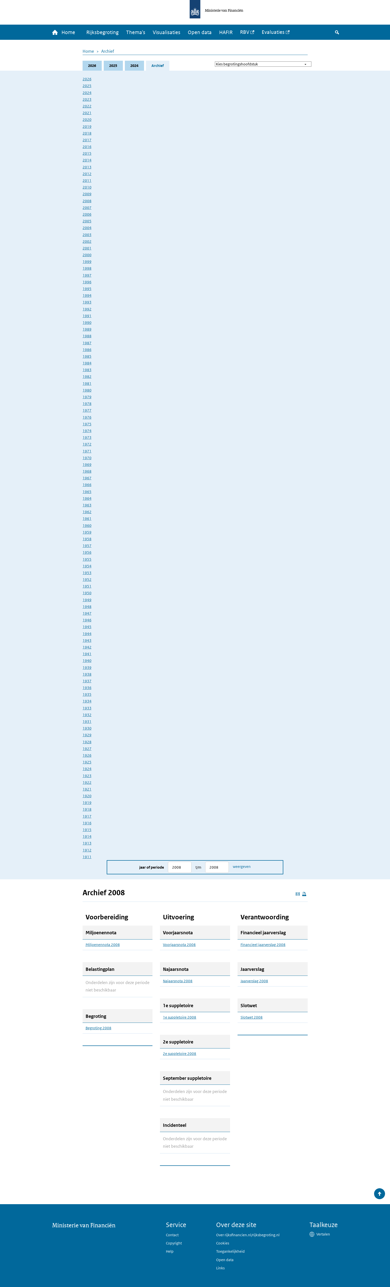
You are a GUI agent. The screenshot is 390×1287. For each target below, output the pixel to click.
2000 (87, 254)
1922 (87, 782)
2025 (113, 65)
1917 (87, 816)
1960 (87, 525)
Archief (107, 51)
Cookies (222, 1243)
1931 (87, 721)
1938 (87, 674)
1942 (87, 647)
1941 (87, 653)
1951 (87, 586)
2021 (87, 112)
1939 (87, 667)
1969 (87, 464)
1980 (87, 390)
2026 (92, 65)
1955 (87, 559)
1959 (87, 532)
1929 (87, 735)
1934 (87, 701)
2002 (87, 241)
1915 (87, 829)
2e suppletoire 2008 (179, 1053)
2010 (87, 187)
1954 (87, 566)
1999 (87, 261)
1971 (87, 451)
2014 (87, 160)
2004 (87, 227)
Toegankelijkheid (230, 1251)
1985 (87, 356)
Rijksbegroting (102, 32)
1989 (87, 329)
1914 (87, 836)
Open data (200, 32)
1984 (87, 363)
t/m (198, 867)
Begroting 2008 (98, 1028)
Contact (172, 1235)
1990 (87, 322)
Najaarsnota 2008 (178, 981)
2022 (87, 106)
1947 (87, 613)
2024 (134, 65)
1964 (87, 498)
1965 (87, 491)
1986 (87, 349)
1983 (87, 369)
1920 (87, 795)
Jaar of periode (151, 867)
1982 (87, 376)
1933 (87, 708)
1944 (87, 633)
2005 (87, 221)
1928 (87, 742)
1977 (87, 410)
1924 (87, 768)
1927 (87, 748)
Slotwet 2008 (252, 1017)
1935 (87, 694)
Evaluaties (273, 32)
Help (170, 1251)
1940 (87, 660)
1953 (87, 572)
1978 (87, 403)
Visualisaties (166, 32)
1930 (87, 728)
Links (220, 1268)
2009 (87, 194)
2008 (87, 200)
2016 (87, 146)
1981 (87, 383)
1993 (87, 302)
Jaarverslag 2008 (254, 981)
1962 (87, 511)
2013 (87, 167)
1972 (87, 444)
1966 (87, 484)
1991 (87, 315)
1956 (87, 552)
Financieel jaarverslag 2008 (263, 944)
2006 (87, 214)
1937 (87, 681)
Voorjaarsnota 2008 (179, 944)
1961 (87, 518)
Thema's (135, 32)
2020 (87, 119)
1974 (87, 430)
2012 (87, 173)
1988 (87, 336)
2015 (87, 153)
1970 (87, 457)
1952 (87, 579)
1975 (87, 424)
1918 (87, 809)
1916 (87, 823)
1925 (87, 762)
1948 (87, 606)
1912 (87, 850)
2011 (87, 180)
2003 (87, 234)
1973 (87, 437)
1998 (87, 268)
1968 (87, 471)
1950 (87, 593)
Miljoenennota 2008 (103, 944)
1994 (87, 295)
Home (88, 51)
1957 (87, 545)
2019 (87, 126)
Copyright (174, 1243)
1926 (87, 755)
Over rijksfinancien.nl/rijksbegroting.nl (248, 1235)
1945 (87, 626)
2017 (87, 140)
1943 (87, 640)
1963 (87, 505)
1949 (87, 599)
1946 (87, 620)
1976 (87, 417)
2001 (87, 248)
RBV (244, 32)
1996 (87, 282)
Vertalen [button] (323, 1234)
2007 (87, 207)
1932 (87, 714)
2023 (87, 99)
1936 (87, 687)
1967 (87, 478)
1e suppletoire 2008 (179, 1017)
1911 (87, 856)
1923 (87, 775)
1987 (87, 343)
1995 (87, 288)
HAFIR (226, 32)
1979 (87, 397)
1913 (87, 843)
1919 (87, 802)
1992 (87, 309)
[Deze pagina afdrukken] (304, 894)
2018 (87, 133)
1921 (87, 789)
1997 (87, 275)
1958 (87, 539)
